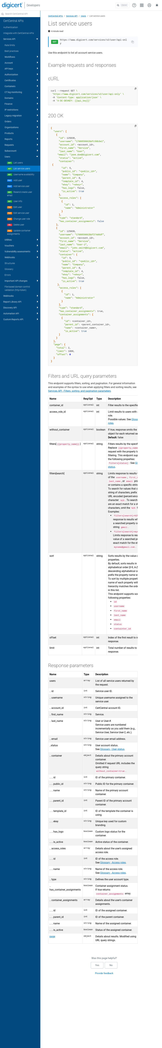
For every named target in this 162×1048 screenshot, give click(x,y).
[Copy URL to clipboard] (132, 42)
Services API (72, 16)
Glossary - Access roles (113, 862)
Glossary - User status (112, 749)
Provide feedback (104, 973)
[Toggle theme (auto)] (157, 5)
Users (83, 16)
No (111, 965)
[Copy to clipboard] (135, 88)
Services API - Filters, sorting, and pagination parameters (79, 390)
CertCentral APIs (55, 16)
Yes (97, 965)
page (52, 936)
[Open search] (122, 5)
